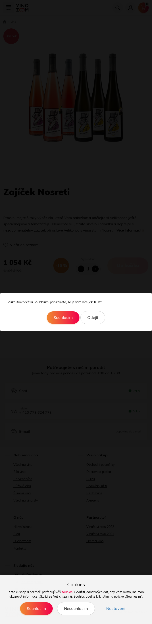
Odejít (92, 317)
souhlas (67, 592)
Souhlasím (63, 317)
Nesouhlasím (76, 608)
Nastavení (115, 608)
